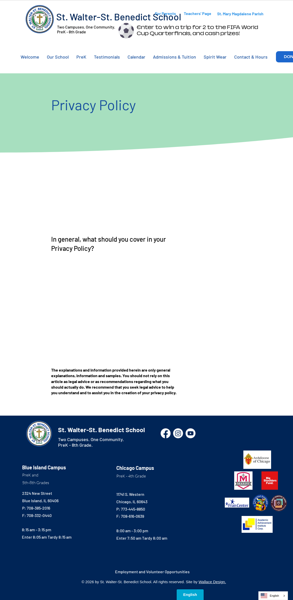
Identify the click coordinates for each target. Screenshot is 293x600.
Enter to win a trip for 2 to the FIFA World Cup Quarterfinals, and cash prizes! (197, 30)
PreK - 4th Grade (131, 476)
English (270, 595)
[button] (58, 56)
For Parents (165, 13)
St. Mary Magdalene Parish (240, 13)
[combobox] (273, 595)
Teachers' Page (197, 13)
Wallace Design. (212, 582)
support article (105, 339)
